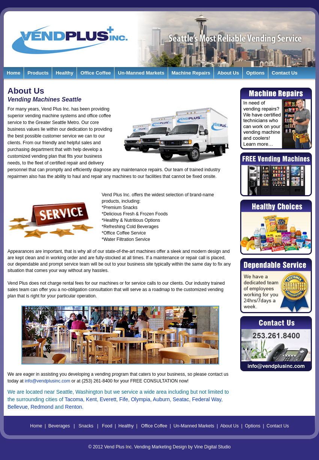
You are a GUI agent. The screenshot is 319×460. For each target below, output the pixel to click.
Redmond (41, 407)
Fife (123, 399)
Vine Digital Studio (212, 447)
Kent (91, 399)
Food (107, 426)
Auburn (161, 399)
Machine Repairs (191, 73)
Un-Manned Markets (141, 73)
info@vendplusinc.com (47, 381)
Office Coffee (95, 73)
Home (13, 73)
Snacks (85, 426)
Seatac (181, 399)
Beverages (59, 426)
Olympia (140, 399)
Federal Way (206, 399)
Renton (73, 407)
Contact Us (285, 73)
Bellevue (18, 407)
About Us (228, 73)
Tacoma (74, 399)
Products (37, 73)
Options (255, 73)
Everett (108, 399)
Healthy (64, 73)
